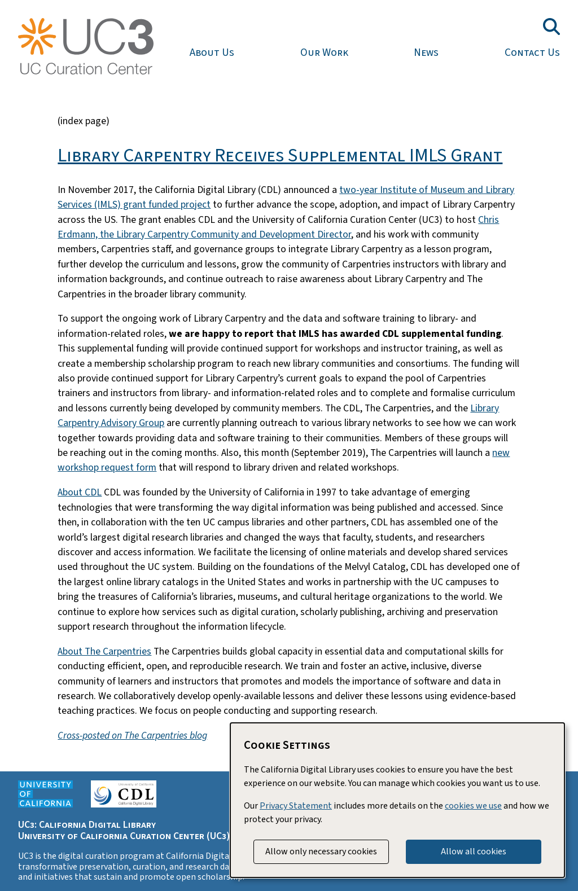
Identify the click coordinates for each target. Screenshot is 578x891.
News (426, 52)
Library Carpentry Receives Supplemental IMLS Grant (280, 155)
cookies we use (473, 806)
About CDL (80, 492)
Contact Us (532, 52)
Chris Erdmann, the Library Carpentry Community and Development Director (278, 227)
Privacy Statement (296, 806)
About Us (212, 52)
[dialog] (397, 800)
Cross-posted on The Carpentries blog (132, 735)
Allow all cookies (473, 851)
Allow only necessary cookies (321, 851)
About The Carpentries (104, 651)
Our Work (324, 52)
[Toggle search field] (551, 26)
